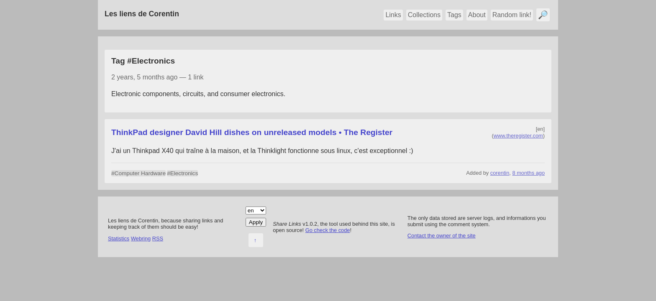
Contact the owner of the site (441, 235)
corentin (500, 173)
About (477, 14)
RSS (157, 238)
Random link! (511, 14)
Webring (141, 238)
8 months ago (528, 173)
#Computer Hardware (138, 173)
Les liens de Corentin (142, 14)
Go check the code (327, 230)
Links (393, 14)
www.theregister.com (518, 136)
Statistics (118, 238)
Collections (424, 14)
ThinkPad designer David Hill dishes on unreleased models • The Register (251, 132)
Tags (454, 14)
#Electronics (182, 173)
